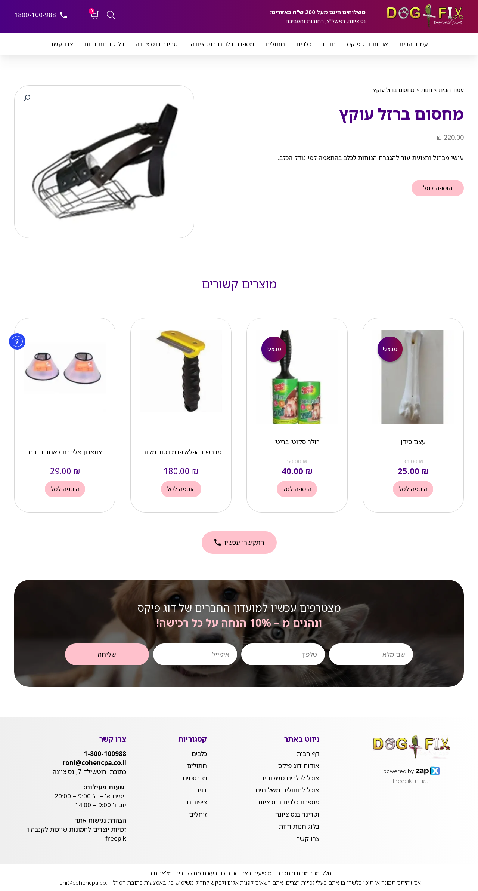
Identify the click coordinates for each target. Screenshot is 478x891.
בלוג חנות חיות (104, 44)
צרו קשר (61, 44)
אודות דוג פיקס (367, 44)
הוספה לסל (437, 188)
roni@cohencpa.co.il (83, 881)
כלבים (303, 44)
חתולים (275, 44)
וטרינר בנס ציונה (158, 44)
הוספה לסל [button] (413, 489)
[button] (27, 98)
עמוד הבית (413, 44)
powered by (398, 770)
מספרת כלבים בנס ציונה (222, 44)
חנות (329, 44)
